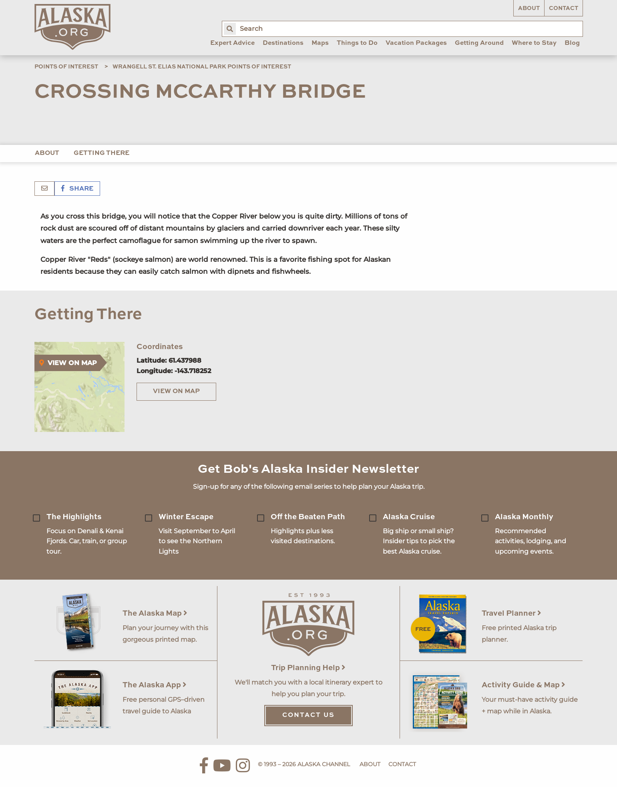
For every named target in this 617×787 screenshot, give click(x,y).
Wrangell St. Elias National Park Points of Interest (202, 67)
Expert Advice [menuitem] (232, 43)
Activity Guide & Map (523, 685)
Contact (563, 8)
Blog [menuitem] (572, 43)
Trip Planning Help (308, 668)
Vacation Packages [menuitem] (416, 43)
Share (77, 189)
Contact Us (308, 715)
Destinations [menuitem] (283, 43)
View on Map (176, 391)
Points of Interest (66, 67)
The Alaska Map (155, 613)
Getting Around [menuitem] (479, 43)
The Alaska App (155, 685)
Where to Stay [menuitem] (534, 43)
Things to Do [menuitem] (357, 43)
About (529, 8)
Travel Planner (511, 613)
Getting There (101, 153)
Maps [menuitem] (320, 43)
